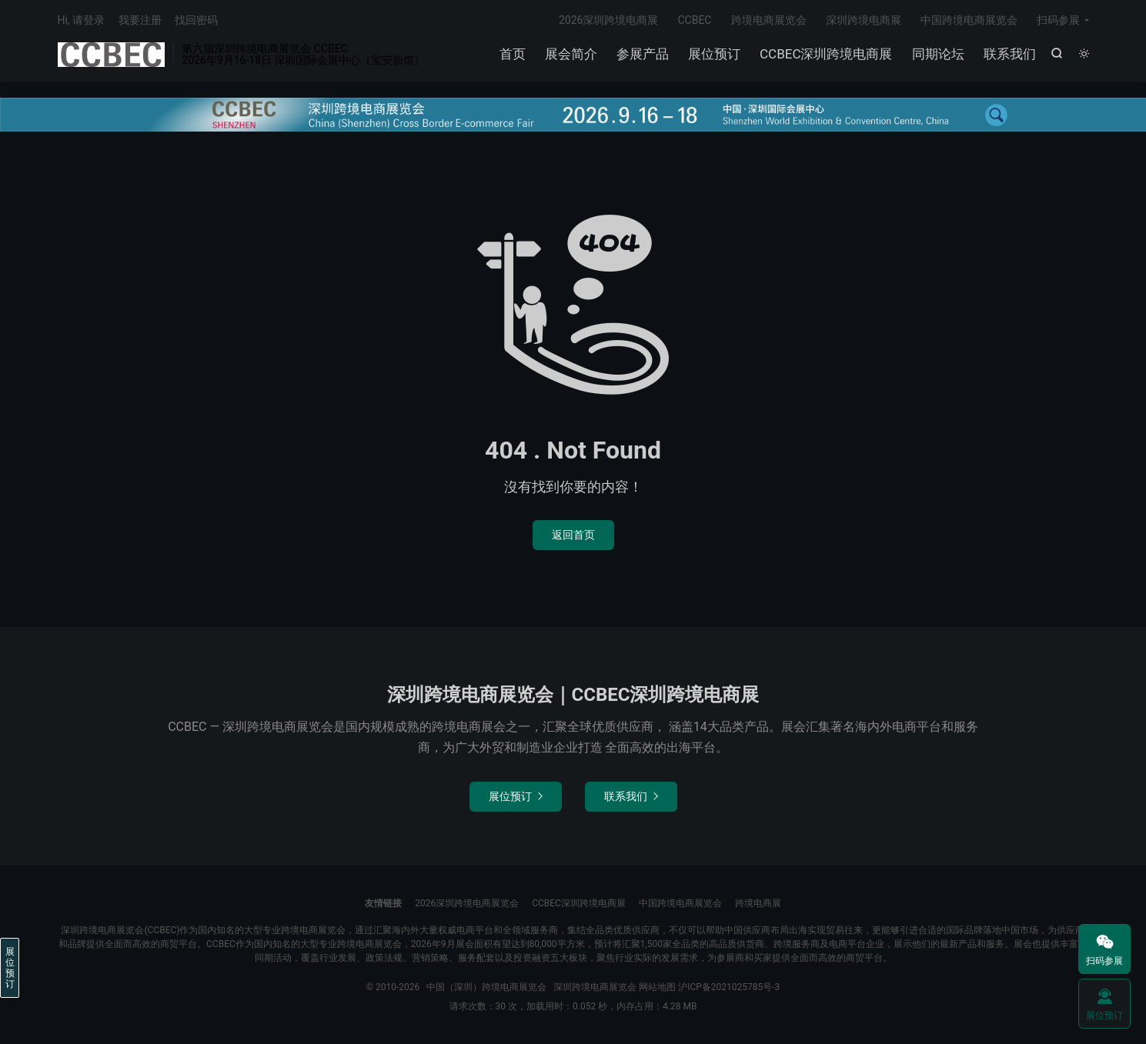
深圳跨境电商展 (863, 20)
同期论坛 (938, 54)
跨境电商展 (758, 903)
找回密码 (196, 20)
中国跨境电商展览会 (968, 20)
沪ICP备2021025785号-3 (729, 987)
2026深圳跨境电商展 (608, 20)
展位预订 (714, 54)
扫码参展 (1058, 20)
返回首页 (573, 535)
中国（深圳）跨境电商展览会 (111, 54)
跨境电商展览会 (769, 20)
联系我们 (1010, 54)
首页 (512, 54)
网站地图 (657, 987)
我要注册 (140, 20)
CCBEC (694, 20)
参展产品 (642, 54)
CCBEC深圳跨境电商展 (826, 54)
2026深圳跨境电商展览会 (467, 903)
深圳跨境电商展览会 (594, 987)
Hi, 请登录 (81, 20)
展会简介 (571, 54)
